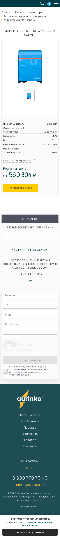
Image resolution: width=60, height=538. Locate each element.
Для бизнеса (30, 421)
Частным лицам (30, 415)
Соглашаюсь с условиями (30, 532)
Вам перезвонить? (30, 485)
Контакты (30, 446)
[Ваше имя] (30, 295)
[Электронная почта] (30, 314)
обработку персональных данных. (26, 373)
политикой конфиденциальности (28, 369)
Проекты (30, 427)
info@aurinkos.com (30, 506)
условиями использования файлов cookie (38, 523)
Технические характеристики (30, 227)
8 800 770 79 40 (30, 478)
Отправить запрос (21, 187)
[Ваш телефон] (30, 305)
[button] (56, 4)
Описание (30, 219)
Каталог (30, 440)
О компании (30, 434)
